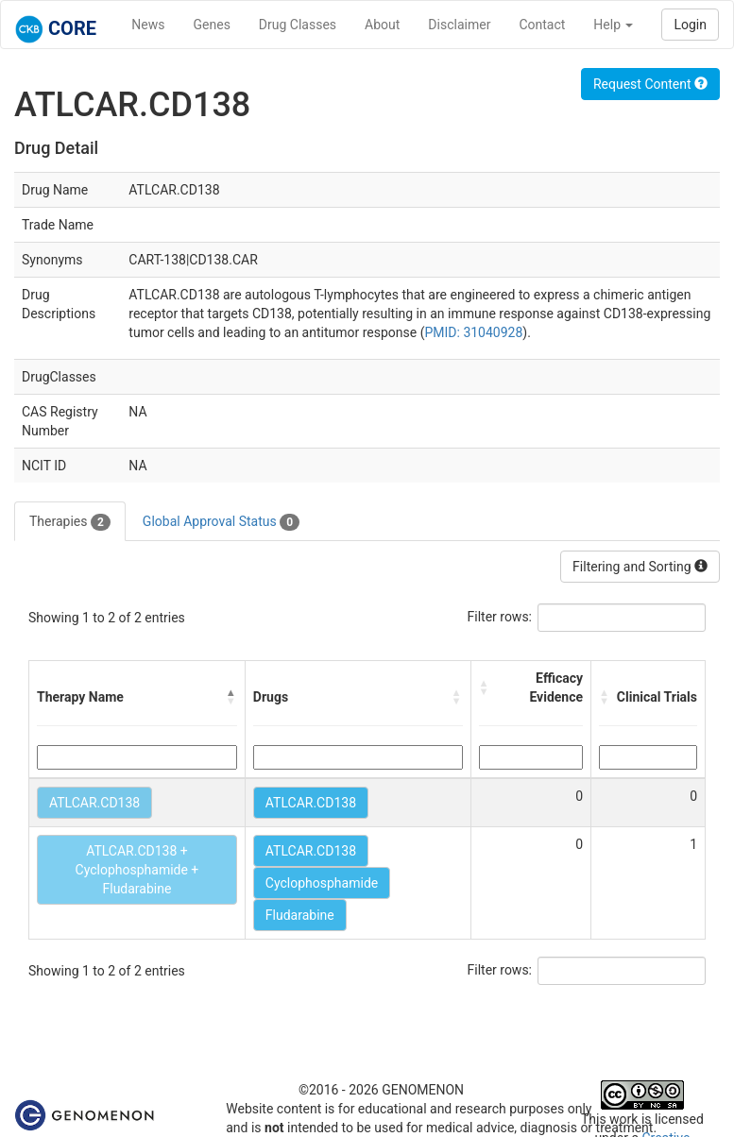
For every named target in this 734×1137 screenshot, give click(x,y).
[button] (231, 696)
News (147, 24)
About (382, 24)
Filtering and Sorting (640, 566)
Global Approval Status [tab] (221, 522)
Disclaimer (459, 24)
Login (690, 24)
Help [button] (613, 24)
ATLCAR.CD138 (94, 802)
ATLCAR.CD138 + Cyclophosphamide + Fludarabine (137, 869)
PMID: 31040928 (473, 332)
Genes (212, 24)
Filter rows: (500, 616)
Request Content (650, 84)
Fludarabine (299, 915)
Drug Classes (297, 24)
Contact (542, 24)
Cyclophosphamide (321, 883)
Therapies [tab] (70, 522)
